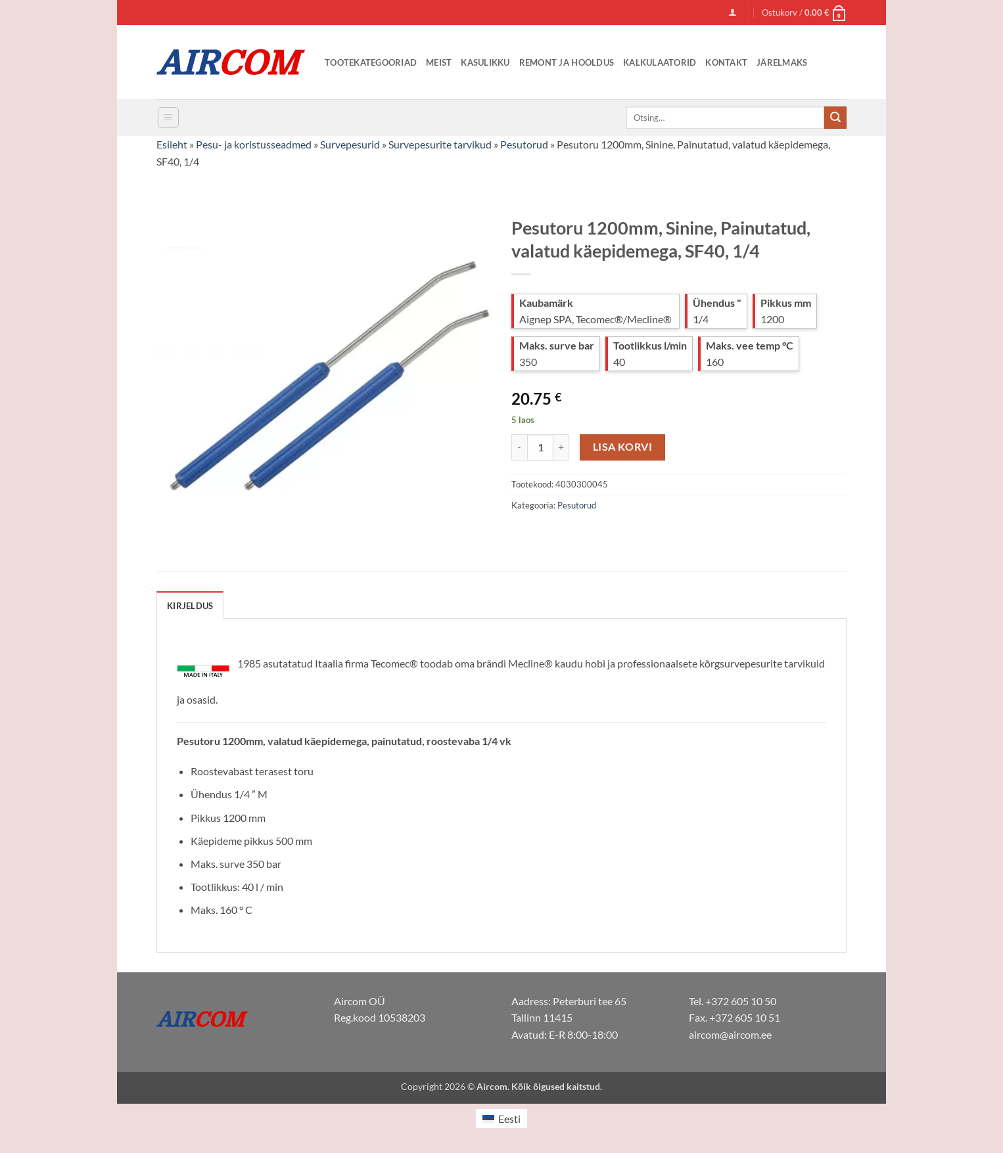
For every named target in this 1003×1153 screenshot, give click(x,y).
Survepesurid (350, 144)
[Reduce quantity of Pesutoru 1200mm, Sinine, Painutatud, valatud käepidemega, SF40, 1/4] (519, 447)
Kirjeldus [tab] (190, 605)
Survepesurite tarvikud (440, 144)
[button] (732, 12)
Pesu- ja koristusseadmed (254, 144)
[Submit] (835, 117)
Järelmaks (782, 62)
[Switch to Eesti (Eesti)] (501, 1118)
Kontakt (726, 62)
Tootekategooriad (371, 62)
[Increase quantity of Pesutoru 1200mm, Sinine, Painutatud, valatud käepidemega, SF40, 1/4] (561, 447)
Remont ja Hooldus (566, 62)
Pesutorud (524, 144)
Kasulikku (485, 62)
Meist (439, 62)
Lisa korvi (623, 447)
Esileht (171, 144)
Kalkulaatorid (659, 62)
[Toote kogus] (540, 447)
